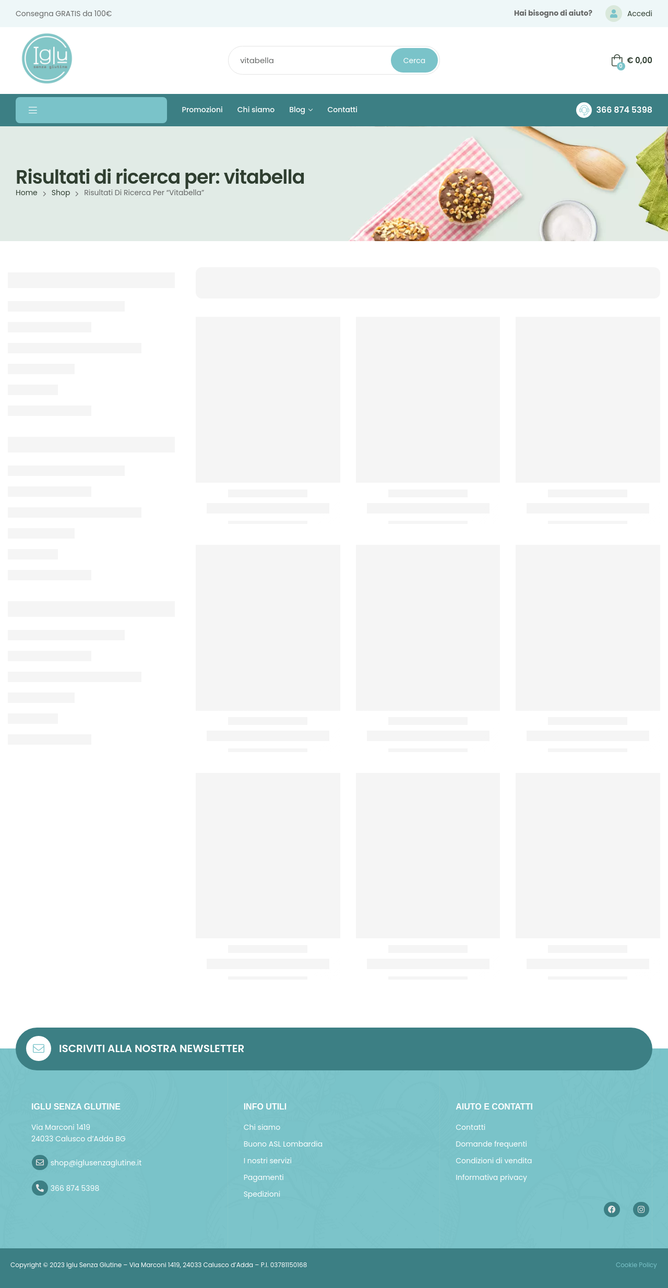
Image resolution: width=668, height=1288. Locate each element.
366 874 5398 (624, 110)
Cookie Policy (635, 1264)
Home (27, 192)
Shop (61, 192)
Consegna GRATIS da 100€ (64, 13)
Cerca (414, 60)
